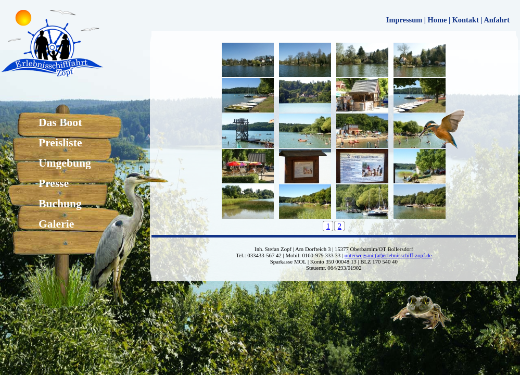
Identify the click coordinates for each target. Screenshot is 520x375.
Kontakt (465, 20)
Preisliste (60, 142)
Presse (54, 183)
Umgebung (65, 163)
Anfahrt (497, 20)
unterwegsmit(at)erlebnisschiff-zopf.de (388, 255)
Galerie (56, 224)
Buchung (60, 203)
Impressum (404, 20)
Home (437, 20)
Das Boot (60, 122)
